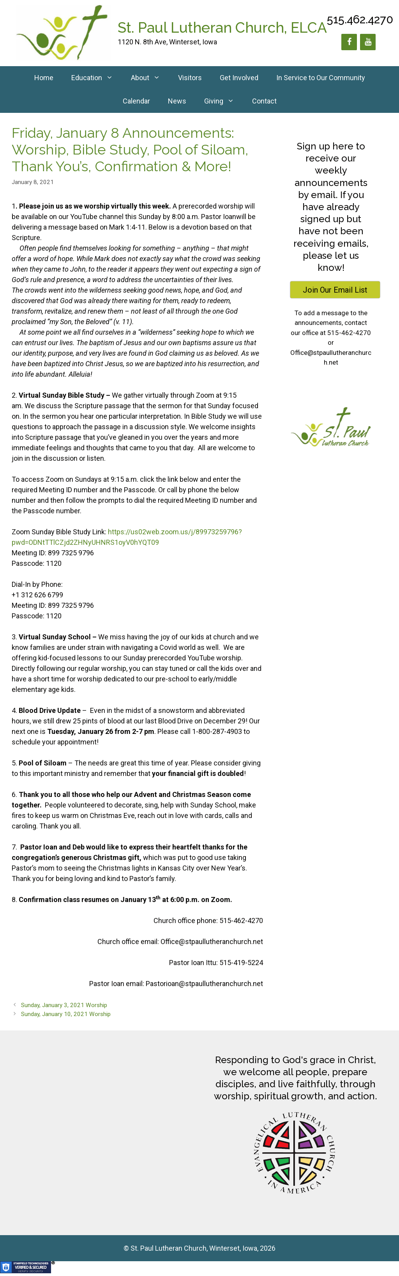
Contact (264, 101)
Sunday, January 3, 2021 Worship (64, 1005)
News (177, 101)
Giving (223, 101)
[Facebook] (349, 42)
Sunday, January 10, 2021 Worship (66, 1014)
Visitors (190, 78)
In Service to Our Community (320, 78)
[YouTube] (368, 42)
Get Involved (239, 78)
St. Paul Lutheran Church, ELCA (222, 27)
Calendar (136, 101)
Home (43, 78)
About (150, 78)
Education (96, 78)
